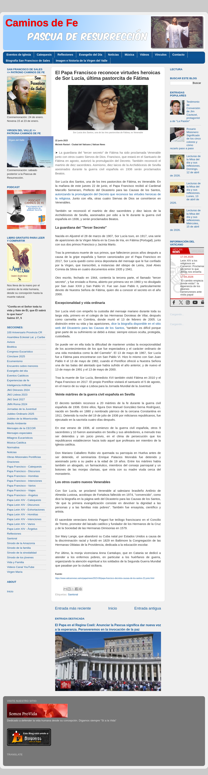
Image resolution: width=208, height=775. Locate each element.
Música (129, 54)
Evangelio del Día (90, 54)
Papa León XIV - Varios (21, 524)
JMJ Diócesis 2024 (18, 390)
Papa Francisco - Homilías (23, 476)
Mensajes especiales (19, 433)
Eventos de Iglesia (19, 54)
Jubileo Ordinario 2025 (20, 413)
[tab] (179, 251)
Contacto (178, 54)
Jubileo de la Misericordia (22, 418)
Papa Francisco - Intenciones (24, 480)
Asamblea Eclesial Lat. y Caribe (26, 337)
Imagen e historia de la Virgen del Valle (81, 60)
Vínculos (161, 54)
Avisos (11, 341)
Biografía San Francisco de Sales (28, 60)
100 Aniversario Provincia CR (24, 332)
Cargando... (177, 314)
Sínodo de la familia (19, 547)
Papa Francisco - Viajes (21, 490)
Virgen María (14, 571)
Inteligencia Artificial (19, 385)
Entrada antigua (147, 608)
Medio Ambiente (16, 423)
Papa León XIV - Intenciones (24, 519)
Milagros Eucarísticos (20, 437)
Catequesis (44, 54)
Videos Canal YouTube (20, 567)
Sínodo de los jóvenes (20, 557)
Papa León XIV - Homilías (22, 514)
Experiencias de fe (18, 380)
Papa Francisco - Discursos (23, 471)
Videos (144, 54)
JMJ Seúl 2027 (16, 399)
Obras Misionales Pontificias (24, 457)
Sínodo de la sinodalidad (22, 552)
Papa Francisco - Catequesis (24, 466)
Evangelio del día (17, 370)
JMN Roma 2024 (17, 404)
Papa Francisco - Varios (21, 485)
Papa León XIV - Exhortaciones (26, 509)
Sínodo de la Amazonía (21, 543)
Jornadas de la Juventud (21, 409)
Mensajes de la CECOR (21, 428)
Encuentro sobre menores (22, 365)
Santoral (73, 594)
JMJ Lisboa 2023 (17, 394)
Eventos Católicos (18, 375)
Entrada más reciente (73, 608)
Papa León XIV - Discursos (23, 504)
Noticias (113, 54)
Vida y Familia (15, 562)
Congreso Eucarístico (20, 351)
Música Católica (16, 442)
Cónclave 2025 (16, 356)
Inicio (112, 608)
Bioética (12, 346)
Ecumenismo (15, 361)
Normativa (13, 447)
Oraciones (13, 461)
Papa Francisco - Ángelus (22, 495)
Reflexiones (65, 54)
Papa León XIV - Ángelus (22, 528)
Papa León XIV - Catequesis (24, 500)
